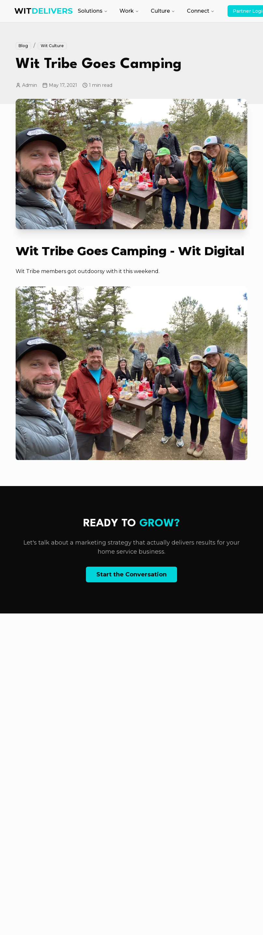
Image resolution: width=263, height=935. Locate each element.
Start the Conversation (131, 574)
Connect (201, 11)
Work (129, 11)
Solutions (93, 11)
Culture (163, 11)
